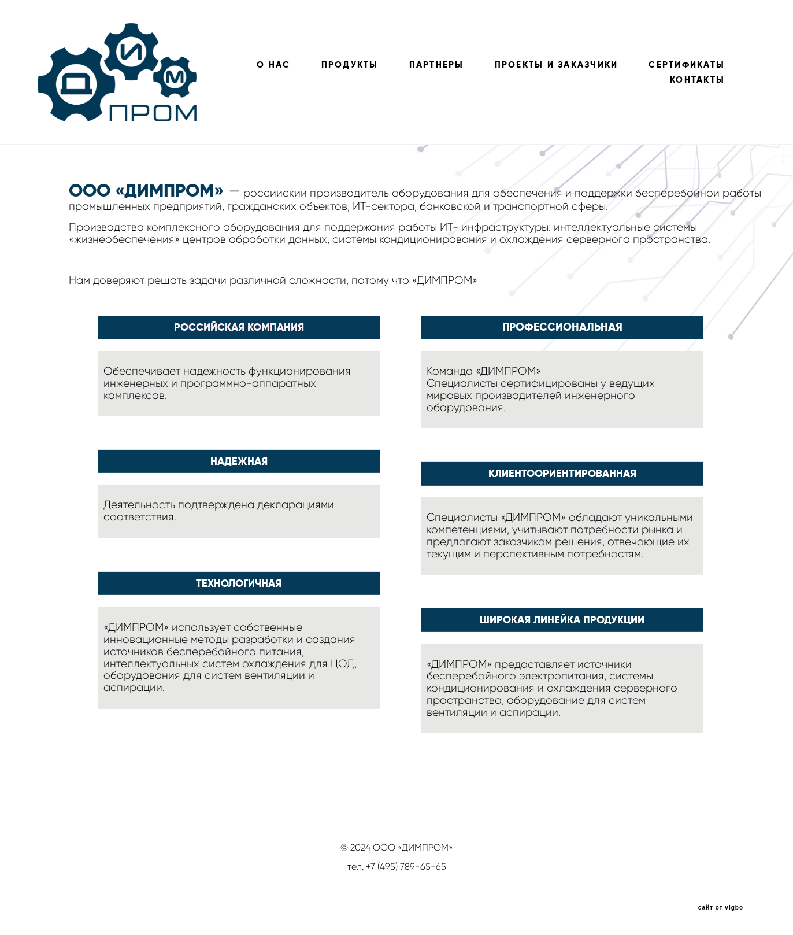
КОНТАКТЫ (697, 79)
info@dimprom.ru (396, 876)
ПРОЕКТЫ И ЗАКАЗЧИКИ (556, 64)
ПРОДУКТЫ (350, 64)
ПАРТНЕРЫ (436, 64)
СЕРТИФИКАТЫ (687, 64)
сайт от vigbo (720, 908)
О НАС (273, 64)
